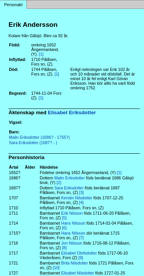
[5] (64, 217)
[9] (80, 257)
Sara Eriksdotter (68, 188)
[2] (58, 182)
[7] (81, 237)
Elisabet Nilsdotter (77, 273)
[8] (64, 247)
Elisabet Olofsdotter (79, 253)
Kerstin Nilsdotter (76, 198)
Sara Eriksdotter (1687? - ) (33, 142)
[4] (81, 202)
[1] (41, 54)
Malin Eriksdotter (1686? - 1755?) (39, 137)
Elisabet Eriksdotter (72, 112)
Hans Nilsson (73, 223)
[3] (81, 192)
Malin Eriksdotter (69, 178)
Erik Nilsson (72, 213)
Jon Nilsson (71, 243)
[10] (56, 267)
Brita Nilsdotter (74, 263)
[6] (64, 227)
